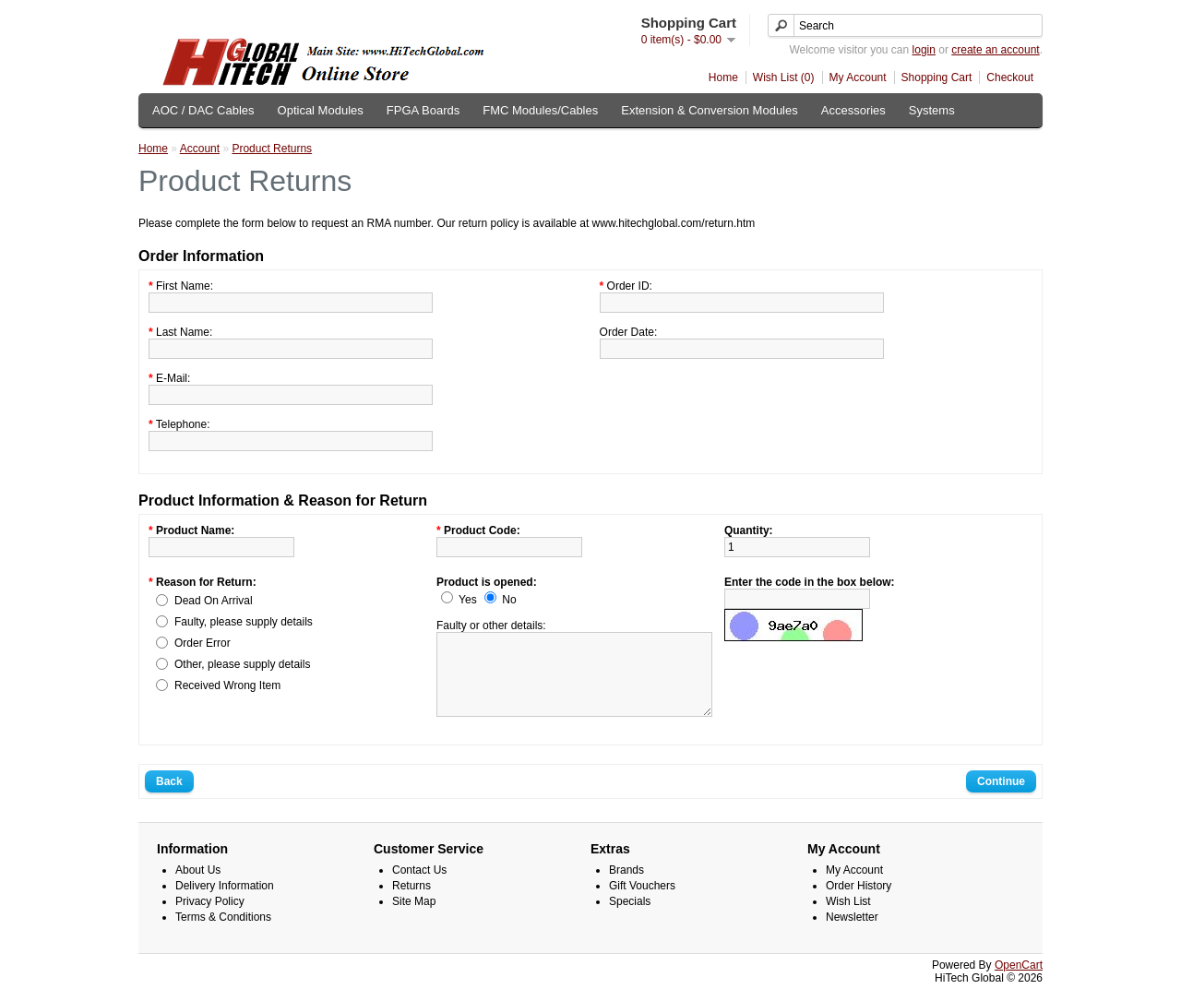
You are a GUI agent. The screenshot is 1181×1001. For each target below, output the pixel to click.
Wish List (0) (784, 77)
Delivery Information (224, 902)
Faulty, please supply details (243, 621)
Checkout (1009, 77)
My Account (858, 77)
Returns (411, 902)
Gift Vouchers (642, 902)
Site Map (413, 918)
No (509, 599)
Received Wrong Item (227, 685)
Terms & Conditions (223, 933)
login (924, 49)
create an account (995, 49)
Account (200, 148)
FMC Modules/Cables (540, 110)
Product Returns (272, 148)
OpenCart (1019, 981)
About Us (198, 886)
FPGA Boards (423, 110)
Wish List (848, 918)
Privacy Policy (210, 918)
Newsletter (852, 933)
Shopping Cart (936, 77)
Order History (858, 902)
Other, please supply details (242, 664)
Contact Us (419, 886)
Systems (932, 110)
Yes (468, 599)
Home (723, 77)
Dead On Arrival (213, 600)
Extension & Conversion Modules (709, 110)
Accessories (853, 110)
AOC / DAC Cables (203, 110)
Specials (629, 918)
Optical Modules (321, 110)
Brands (626, 886)
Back (169, 798)
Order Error (202, 643)
